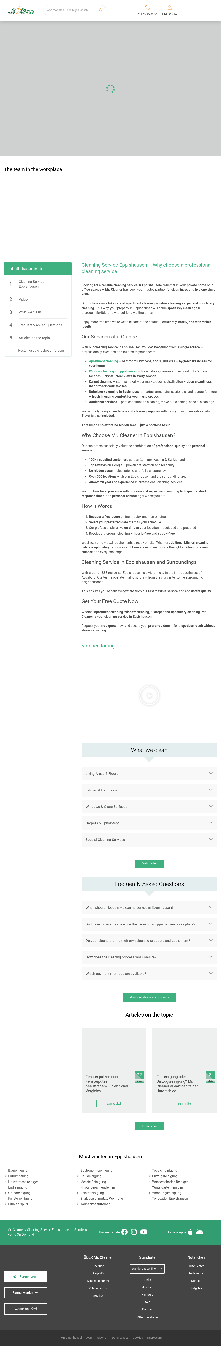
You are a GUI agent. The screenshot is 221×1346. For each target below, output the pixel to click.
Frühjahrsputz (18, 1204)
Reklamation (196, 1273)
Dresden (147, 1309)
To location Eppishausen (170, 1198)
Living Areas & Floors (102, 774)
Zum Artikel (114, 1103)
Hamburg (147, 1294)
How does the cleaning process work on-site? (121, 957)
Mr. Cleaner (15, 1230)
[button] (149, 695)
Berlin (147, 1280)
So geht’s (98, 1273)
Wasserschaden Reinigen (170, 1182)
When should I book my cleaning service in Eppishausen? (129, 907)
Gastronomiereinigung (96, 1170)
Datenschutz (120, 1337)
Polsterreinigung (92, 1193)
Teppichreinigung (164, 1170)
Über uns (98, 1266)
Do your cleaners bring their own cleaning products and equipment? (138, 941)
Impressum (154, 1337)
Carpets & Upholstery (102, 823)
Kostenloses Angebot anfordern (41, 350)
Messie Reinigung (93, 1182)
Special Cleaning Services (105, 839)
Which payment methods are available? (116, 974)
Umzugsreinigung (165, 1176)
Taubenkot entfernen (95, 1204)
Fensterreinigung (20, 1198)
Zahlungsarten (98, 1288)
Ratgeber (196, 1288)
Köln (147, 1302)
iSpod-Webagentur (97, 1304)
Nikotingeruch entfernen (97, 1187)
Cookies (138, 1337)
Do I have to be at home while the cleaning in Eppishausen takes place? (140, 924)
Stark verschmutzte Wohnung (101, 1198)
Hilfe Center (196, 1266)
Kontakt (196, 1281)
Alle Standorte (147, 1317)
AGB (89, 1337)
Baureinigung (18, 1170)
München (147, 1287)
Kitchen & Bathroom (101, 790)
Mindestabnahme (98, 1281)
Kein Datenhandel (70, 1337)
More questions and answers (149, 997)
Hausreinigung (90, 1176)
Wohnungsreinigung (166, 1193)
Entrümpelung (18, 1176)
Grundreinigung (19, 1193)
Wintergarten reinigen (167, 1187)
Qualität (98, 1295)
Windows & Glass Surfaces (106, 807)
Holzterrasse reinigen (23, 1182)
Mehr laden (149, 863)
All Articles (149, 1126)
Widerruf (102, 1337)
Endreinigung (17, 1187)
